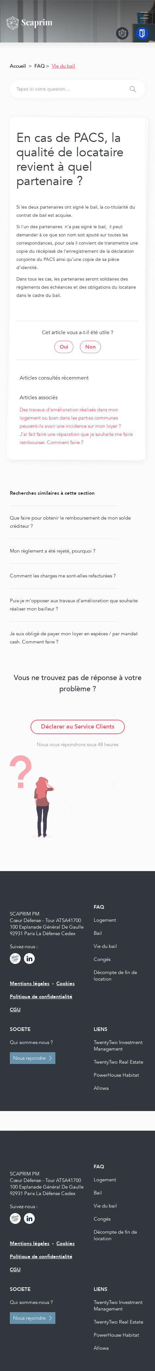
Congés (102, 959)
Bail (98, 933)
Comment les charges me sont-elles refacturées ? (63, 576)
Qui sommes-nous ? (31, 1042)
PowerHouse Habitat (116, 1075)
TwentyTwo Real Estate (118, 1062)
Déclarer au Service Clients (77, 727)
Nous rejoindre (29, 1058)
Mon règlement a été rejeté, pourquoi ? (52, 551)
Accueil (18, 66)
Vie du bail (105, 946)
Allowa (101, 1088)
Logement (105, 920)
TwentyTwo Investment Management (118, 1045)
